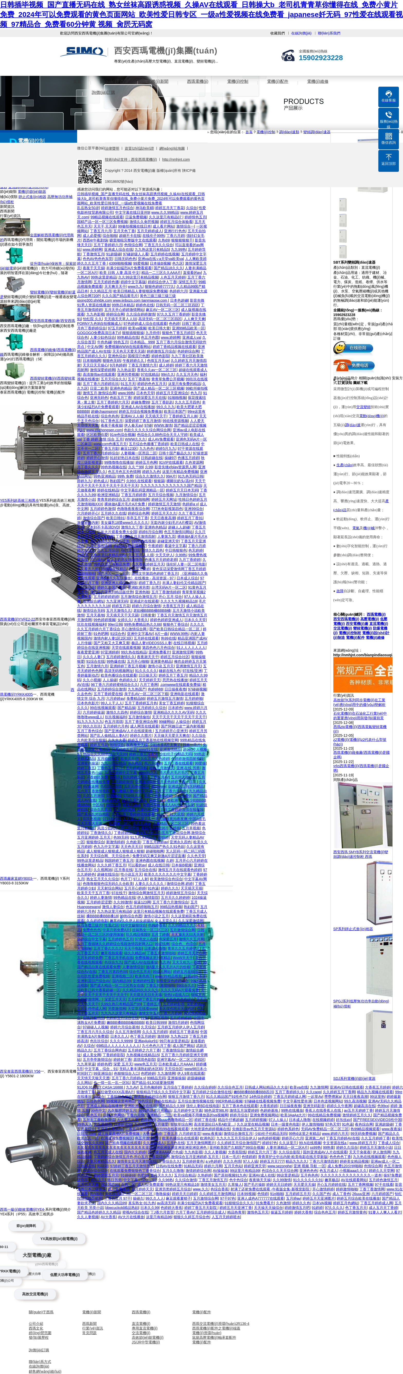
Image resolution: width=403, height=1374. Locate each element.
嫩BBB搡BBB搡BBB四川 (253, 1092)
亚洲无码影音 (314, 1106)
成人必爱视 (92, 236)
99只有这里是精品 (174, 1041)
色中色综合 (238, 1180)
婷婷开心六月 (292, 1138)
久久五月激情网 (127, 1032)
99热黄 (328, 1147)
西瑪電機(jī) (197, 81)
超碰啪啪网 (140, 499)
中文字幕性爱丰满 (297, 1101)
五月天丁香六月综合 (170, 791)
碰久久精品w (134, 953)
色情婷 (262, 1194)
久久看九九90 (88, 569)
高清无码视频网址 (118, 671)
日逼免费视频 (136, 217)
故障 (340, 591)
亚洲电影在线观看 (184, 694)
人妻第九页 (166, 536)
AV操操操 (220, 1171)
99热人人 (84, 1124)
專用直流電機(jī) (145, 1328)
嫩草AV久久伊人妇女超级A (131, 921)
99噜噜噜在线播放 (119, 462)
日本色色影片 (88, 703)
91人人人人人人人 (191, 647)
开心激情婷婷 (323, 1189)
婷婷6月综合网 (150, 532)
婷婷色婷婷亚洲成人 (166, 620)
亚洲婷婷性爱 (143, 981)
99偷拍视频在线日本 (134, 226)
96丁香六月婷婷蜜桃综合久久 (114, 684)
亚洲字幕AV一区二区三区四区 (181, 1059)
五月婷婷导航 (136, 768)
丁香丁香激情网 (371, 1189)
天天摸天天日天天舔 (146, 995)
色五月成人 (328, 1171)
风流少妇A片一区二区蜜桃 (118, 828)
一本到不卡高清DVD (102, 527)
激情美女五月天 (213, 1184)
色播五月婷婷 (188, 458)
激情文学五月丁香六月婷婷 (160, 1013)
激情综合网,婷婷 (180, 884)
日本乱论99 (123, 1124)
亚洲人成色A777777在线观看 (260, 1198)
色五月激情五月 (147, 1138)
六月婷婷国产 (382, 1194)
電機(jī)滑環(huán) (206, 1333)
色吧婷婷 (148, 1073)
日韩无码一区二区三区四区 (177, 305)
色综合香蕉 (219, 1189)
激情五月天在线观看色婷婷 (179, 870)
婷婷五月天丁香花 (169, 208)
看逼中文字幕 (175, 546)
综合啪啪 (110, 236)
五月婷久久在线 (113, 513)
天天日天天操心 (95, 365)
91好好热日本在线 (124, 458)
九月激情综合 (186, 495)
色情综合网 (133, 245)
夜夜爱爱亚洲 (88, 652)
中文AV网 (95, 347)
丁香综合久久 (169, 1161)
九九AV (132, 1087)
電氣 (356, 528)
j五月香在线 (123, 870)
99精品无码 (156, 1078)
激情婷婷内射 (88, 522)
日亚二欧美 (99, 388)
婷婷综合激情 (140, 712)
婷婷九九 (84, 481)
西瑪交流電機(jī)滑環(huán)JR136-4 (220, 1324)
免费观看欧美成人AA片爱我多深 (168, 805)
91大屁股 (176, 814)
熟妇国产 (117, 481)
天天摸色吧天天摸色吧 (177, 1009)
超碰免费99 (140, 402)
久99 (149, 467)
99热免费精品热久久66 (142, 624)
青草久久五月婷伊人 (184, 948)
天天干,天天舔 (105, 226)
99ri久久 (167, 374)
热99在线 (168, 638)
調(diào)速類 (289, 132)
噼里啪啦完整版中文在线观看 (132, 240)
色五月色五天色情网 (124, 472)
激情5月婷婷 (178, 1022)
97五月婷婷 (117, 328)
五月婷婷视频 (256, 1120)
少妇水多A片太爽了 (165, 745)
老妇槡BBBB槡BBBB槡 (152, 610)
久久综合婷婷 (205, 1087)
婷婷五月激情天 (161, 768)
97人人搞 (250, 1161)
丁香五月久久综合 (158, 245)
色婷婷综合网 (188, 351)
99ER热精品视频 (228, 1101)
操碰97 (170, 458)
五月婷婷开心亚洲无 (171, 731)
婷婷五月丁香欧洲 (163, 800)
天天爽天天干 (115, 286)
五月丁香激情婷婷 (165, 592)
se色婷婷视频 (269, 1138)
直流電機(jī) (141, 1324)
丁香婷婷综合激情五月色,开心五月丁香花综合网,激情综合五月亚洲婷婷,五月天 (157, 1157)
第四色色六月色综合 (158, 647)
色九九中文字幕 (106, 847)
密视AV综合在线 (135, 1212)
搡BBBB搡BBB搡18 (102, 916)
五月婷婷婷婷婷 (106, 597)
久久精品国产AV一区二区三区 (129, 1194)
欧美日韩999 (156, 1022)
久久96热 (165, 1180)
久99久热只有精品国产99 (121, 1004)
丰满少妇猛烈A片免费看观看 (129, 268)
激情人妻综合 (113, 907)
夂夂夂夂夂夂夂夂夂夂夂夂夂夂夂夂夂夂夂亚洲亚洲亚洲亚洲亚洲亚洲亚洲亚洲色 (142, 1147)
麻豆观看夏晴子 (178, 1198)
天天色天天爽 (88, 1184)
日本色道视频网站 (328, 1101)
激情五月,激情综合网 (99, 393)
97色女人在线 (146, 939)
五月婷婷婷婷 (180, 1018)
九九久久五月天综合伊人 (236, 1138)
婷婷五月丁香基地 (183, 1032)
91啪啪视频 (177, 398)
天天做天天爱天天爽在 (172, 735)
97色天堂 (332, 1124)
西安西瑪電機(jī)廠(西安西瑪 (52, 321)
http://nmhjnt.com (176, 159)
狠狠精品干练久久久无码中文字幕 (163, 1092)
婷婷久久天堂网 (381, 1171)
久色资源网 (194, 462)
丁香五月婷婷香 (133, 495)
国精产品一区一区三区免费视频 (102, 222)
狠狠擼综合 (95, 842)
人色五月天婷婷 (172, 277)
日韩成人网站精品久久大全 (266, 1087)
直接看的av (192, 273)
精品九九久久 (296, 1161)
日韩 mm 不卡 (195, 976)
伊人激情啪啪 (312, 1124)
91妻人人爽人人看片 (384, 1212)
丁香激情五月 (93, 254)
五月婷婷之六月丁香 (144, 1050)
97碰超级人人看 (136, 254)
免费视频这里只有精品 (153, 958)
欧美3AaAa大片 (293, 1115)
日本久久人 (119, 1036)
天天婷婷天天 (149, 680)
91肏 (144, 1018)
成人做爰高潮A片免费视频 (119, 1133)
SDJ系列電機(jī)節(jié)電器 (354, 1078)
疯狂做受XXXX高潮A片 (115, 1092)
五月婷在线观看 (146, 638)
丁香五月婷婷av (155, 842)
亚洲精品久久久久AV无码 (173, 712)
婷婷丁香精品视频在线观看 (174, 347)
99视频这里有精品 (120, 1101)
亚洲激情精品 (170, 749)
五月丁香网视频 (360, 1184)
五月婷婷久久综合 (151, 708)
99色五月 (120, 342)
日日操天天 (148, 675)
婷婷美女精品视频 (354, 1161)
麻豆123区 (129, 448)
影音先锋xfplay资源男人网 (175, 467)
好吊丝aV (343, 1120)
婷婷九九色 (151, 472)
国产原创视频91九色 (230, 1175)
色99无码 (120, 837)
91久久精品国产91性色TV (226, 1096)
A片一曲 (161, 634)
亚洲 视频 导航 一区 (309, 1166)
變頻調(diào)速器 (317, 132)
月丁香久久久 (88, 467)
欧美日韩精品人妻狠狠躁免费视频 (140, 291)
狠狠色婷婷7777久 (159, 286)
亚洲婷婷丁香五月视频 (128, 666)
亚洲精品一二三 (159, 1115)
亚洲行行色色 (175, 231)
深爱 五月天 (122, 1064)
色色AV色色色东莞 (98, 259)
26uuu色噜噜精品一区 (175, 1120)
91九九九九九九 (90, 722)
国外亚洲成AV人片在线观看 (325, 1152)
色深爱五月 (168, 939)
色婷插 (174, 828)
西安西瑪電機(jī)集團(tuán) (84, 52)
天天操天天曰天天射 (187, 934)
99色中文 (98, 1110)
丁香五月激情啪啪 (161, 953)
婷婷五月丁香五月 (173, 675)
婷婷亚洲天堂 (254, 1166)
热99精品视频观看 (365, 1129)
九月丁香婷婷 (189, 560)
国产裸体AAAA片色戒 (165, 1152)
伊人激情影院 (148, 897)
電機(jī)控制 (238, 81)
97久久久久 (334, 1208)
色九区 (177, 263)
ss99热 (315, 1147)
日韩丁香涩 (191, 323)
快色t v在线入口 (176, 995)
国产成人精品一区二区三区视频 (158, 388)
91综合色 (117, 634)
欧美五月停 (130, 759)
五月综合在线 (145, 870)
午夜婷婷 (155, 546)
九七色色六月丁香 (156, 1046)
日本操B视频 (160, 263)
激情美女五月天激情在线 (137, 1161)
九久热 (164, 962)
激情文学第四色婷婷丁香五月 (154, 573)
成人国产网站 (183, 1046)
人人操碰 (110, 680)
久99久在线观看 (139, 481)
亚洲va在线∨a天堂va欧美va (160, 259)
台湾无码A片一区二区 (168, 587)
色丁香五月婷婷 (142, 1036)
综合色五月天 (140, 971)
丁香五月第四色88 (112, 971)
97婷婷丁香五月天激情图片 (132, 1166)
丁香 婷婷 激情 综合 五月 (103, 439)
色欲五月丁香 (120, 398)
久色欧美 (133, 842)
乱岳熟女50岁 (88, 208)
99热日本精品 (123, 305)
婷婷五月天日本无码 (182, 490)
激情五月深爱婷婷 (244, 1110)
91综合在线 (95, 661)
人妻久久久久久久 (150, 884)
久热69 (163, 240)
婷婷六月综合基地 (124, 1027)
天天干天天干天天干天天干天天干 (179, 717)
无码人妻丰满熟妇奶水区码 (140, 1069)
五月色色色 (309, 1175)
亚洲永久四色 (180, 842)
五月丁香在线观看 (178, 763)
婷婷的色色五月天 (151, 384)
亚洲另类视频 (128, 374)
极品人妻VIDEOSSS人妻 (151, 643)
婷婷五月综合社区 (174, 657)
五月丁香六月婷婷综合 (101, 453)
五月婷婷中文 (108, 759)
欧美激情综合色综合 (166, 879)
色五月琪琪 (114, 722)
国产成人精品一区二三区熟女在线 (117, 985)
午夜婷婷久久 (134, 360)
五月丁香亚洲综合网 (141, 722)
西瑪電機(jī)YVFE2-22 (17, 619)
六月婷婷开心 (88, 513)
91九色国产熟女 (134, 800)
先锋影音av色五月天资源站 (254, 1129)
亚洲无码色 (99, 398)
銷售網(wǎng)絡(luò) (45, 1371)
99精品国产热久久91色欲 (164, 847)
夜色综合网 (364, 1124)
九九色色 (146, 448)
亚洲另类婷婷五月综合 (173, 1189)
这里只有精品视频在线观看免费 (158, 911)
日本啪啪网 (92, 360)
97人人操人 (278, 1120)
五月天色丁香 (124, 231)
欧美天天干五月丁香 (93, 893)
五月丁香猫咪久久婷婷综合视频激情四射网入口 (115, 944)
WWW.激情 (163, 425)
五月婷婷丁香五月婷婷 (146, 999)
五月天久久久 (161, 1175)
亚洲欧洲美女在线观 (140, 1106)
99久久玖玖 (92, 726)
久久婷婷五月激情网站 (217, 1194)
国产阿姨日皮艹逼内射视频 (182, 726)
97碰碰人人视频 (95, 1027)
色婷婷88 (155, 689)
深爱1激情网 (104, 536)
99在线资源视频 (175, 421)
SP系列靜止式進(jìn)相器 (353, 929)
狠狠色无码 (112, 360)
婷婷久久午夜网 (339, 1106)
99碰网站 (166, 722)
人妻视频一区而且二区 (139, 453)
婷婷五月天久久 (164, 513)
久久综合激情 (186, 1180)
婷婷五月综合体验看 (176, 222)
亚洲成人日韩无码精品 (186, 786)
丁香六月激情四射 (323, 1161)
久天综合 (148, 1027)
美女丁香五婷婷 (171, 703)
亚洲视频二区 (122, 976)
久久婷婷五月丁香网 (339, 1092)
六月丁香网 (149, 684)
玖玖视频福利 (115, 717)
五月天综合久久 (113, 379)
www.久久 (200, 1189)
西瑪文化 (36, 1328)
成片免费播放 (119, 1189)
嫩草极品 (332, 1180)
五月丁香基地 (138, 379)
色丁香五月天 (356, 1208)
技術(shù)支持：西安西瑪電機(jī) (131, 159)
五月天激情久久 (118, 610)
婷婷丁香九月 (149, 583)
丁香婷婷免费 (97, 777)
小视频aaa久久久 (353, 1171)
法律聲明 (112, 148)
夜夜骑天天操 (260, 1180)
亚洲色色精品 (120, 388)
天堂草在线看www (142, 1009)
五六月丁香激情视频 (93, 791)
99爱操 (200, 763)
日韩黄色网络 (114, 1115)
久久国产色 (321, 1194)
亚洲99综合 (193, 509)
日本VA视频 (321, 1203)
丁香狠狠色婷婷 (119, 1096)
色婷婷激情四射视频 (187, 759)
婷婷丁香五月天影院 (201, 1208)
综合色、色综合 (184, 944)
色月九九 (98, 1180)
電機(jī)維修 (317, 81)
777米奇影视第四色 (166, 509)
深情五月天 (187, 282)
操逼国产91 (110, 1184)
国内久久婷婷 (135, 1152)
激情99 (163, 1036)
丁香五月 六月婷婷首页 (181, 1133)
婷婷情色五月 (195, 217)
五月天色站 (233, 1166)
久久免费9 (182, 796)
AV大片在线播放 (131, 1217)
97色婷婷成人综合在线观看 (145, 323)
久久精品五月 (101, 291)
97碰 (148, 425)
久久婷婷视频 (124, 809)
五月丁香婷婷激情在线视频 (182, 809)
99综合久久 (186, 985)
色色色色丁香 (340, 1157)
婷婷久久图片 (141, 735)
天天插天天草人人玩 (120, 319)
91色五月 (93, 1115)
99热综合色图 (131, 916)
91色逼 (153, 888)
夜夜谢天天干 (148, 657)
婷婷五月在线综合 (187, 971)
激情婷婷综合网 (198, 1171)
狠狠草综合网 (181, 1124)
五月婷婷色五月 (120, 939)
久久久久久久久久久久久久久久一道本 (351, 1175)
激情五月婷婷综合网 (150, 1096)
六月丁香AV (185, 1212)
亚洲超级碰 (384, 1124)
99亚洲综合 (103, 1073)
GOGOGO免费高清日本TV (98, 333)
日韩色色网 (95, 1101)
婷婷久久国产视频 (111, 587)
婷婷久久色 (301, 1203)
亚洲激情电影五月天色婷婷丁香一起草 (166, 782)
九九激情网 (166, 1073)
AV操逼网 (90, 786)
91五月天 (128, 384)
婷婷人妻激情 (101, 897)
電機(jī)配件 (277, 81)
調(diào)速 (353, 425)
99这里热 (377, 1096)
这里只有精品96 (159, 1217)
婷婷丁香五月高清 (143, 754)
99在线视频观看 (103, 708)
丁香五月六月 (101, 231)
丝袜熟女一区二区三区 (150, 930)
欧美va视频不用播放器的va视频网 (200, 1115)
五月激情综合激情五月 (139, 597)
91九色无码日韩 (191, 476)
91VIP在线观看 (171, 462)
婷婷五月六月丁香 (262, 1152)
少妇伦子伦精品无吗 (176, 754)
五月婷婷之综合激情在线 (212, 1092)
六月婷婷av (115, 698)
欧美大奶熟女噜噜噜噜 (125, 560)
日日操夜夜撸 (290, 1106)
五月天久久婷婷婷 (175, 897)
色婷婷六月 (178, 291)
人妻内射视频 (148, 809)
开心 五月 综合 (170, 597)
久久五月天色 (187, 374)
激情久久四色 (152, 550)
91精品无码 (193, 1166)
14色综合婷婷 (260, 1096)
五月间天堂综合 (183, 777)
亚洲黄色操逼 (88, 763)
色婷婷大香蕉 (171, 1208)
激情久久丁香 (132, 527)
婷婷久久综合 (347, 1147)
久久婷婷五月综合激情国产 (238, 1143)
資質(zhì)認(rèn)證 (139, 148)
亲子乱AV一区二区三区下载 (146, 694)
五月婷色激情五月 (383, 1180)
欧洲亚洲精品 (108, 495)
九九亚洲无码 (117, 601)
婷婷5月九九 (165, 448)
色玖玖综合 (99, 1041)
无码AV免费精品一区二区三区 (325, 1129)
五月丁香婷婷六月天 (113, 402)
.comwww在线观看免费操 (180, 684)
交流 (359, 407)
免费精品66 (135, 698)
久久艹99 (135, 467)
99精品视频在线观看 (106, 217)
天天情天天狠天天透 (93, 1078)
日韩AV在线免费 (169, 1166)
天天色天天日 (131, 847)
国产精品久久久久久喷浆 (110, 541)
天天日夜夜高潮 (162, 518)
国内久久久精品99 (111, 1203)
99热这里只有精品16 (181, 1184)
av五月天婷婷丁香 (358, 1110)
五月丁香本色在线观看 (240, 1106)
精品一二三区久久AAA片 (161, 273)
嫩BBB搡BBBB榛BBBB (125, 1022)
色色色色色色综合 (180, 999)
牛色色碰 (104, 342)
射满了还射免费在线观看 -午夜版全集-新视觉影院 (270, 1189)
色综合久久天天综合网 (280, 1171)
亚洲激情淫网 (183, 652)
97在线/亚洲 (192, 671)
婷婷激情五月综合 (161, 351)
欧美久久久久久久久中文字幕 (167, 874)
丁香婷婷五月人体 (183, 416)
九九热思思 (143, 1124)
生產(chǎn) (344, 465)
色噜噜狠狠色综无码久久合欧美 (108, 884)
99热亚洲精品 (105, 476)
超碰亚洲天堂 (168, 541)
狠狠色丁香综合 (175, 624)
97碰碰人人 (132, 796)
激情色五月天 (258, 1212)
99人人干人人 (112, 703)
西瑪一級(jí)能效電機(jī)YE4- (22, 1209)
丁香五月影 (110, 448)
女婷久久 (124, 620)
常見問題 (89, 1333)
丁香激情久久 (101, 833)
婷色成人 (101, 481)
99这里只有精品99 (245, 1171)
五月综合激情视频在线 (196, 1101)
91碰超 (102, 1166)
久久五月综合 (108, 550)
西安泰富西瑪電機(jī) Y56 (20, 1071)
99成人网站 (162, 971)
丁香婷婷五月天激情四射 (135, 536)
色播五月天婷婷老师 (161, 560)
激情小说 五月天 (161, 666)
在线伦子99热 (153, 236)
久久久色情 (232, 1161)
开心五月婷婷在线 (331, 1184)
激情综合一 (185, 226)
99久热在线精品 (134, 652)
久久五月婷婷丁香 (375, 1138)
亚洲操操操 (176, 1078)
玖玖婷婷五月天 (135, 777)
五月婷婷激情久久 (120, 657)
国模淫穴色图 (138, 356)
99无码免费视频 (363, 1133)
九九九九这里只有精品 (119, 1013)
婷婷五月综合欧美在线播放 (358, 1198)
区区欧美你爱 (97, 435)
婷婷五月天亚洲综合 (172, 393)
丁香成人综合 (388, 1143)
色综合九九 (113, 962)
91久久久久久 (146, 671)
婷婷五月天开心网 (191, 953)
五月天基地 (95, 615)
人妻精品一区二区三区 (171, 823)
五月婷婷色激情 (102, 509)
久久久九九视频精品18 (178, 601)
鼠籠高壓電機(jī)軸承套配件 (214, 1337)
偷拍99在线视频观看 (172, 1129)
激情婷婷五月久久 (356, 1115)
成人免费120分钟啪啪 (344, 1166)
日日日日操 (86, 587)
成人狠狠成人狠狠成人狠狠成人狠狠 (115, 851)
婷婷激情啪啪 (347, 1189)
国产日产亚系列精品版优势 (111, 592)
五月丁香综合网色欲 (110, 1050)
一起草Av (314, 1096)
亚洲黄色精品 (161, 661)
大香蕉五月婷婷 (377, 1087)
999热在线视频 (143, 541)
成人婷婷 (166, 365)
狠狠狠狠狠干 (182, 240)
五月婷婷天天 (142, 1189)
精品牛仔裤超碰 (230, 1120)
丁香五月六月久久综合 (95, 1032)
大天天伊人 (164, 555)
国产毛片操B (254, 1184)
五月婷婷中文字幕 (187, 1110)
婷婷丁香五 (86, 768)
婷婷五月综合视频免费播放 (140, 411)
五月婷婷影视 (174, 1004)
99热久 (115, 777)
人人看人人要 (128, 1120)
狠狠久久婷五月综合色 (191, 1217)
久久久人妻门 (93, 657)
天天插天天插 (191, 888)
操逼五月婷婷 (281, 1212)
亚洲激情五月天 (188, 666)
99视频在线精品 (114, 569)
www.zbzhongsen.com (104, 430)
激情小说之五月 (156, 916)
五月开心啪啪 (138, 661)
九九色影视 (95, 314)
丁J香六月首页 (162, 1212)
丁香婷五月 (152, 1004)
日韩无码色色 (125, 259)
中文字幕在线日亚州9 (132, 212)
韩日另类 (114, 1180)
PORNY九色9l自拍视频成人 (99, 323)
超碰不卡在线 (130, 236)
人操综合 (183, 722)
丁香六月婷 (175, 236)
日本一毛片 (192, 745)
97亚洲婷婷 (110, 652)
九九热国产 (137, 689)
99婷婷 (163, 837)
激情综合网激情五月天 (146, 893)
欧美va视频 (137, 328)
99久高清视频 (355, 1101)
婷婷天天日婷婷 (278, 1184)
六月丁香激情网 (99, 546)
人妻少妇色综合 (102, 337)
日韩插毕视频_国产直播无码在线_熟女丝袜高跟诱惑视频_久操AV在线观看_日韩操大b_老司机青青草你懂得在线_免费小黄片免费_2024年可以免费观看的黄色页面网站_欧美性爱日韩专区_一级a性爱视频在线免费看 (141, 198)
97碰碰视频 (197, 689)
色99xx (383, 1106)
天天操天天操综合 (268, 1208)
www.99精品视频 (168, 976)
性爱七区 (111, 925)
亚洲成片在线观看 (144, 601)
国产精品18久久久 (168, 268)
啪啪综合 (117, 745)
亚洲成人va (191, 337)
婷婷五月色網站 (345, 1203)
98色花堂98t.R (215, 1110)
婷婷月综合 (239, 1115)
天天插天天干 (156, 416)
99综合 (99, 1096)
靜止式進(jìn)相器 (32, 197)
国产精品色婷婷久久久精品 (98, 1212)
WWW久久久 (135, 439)
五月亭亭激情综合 (97, 1059)
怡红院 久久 (92, 319)
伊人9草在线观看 (190, 1073)
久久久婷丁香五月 (111, 865)
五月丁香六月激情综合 (170, 902)
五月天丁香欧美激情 (99, 1120)
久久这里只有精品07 (165, 217)
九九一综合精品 (113, 763)
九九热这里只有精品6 (114, 911)
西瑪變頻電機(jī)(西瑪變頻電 (52, 378)
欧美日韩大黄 (159, 328)
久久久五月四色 (187, 402)
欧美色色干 (144, 976)
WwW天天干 (183, 958)
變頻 (367, 407)
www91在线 (148, 749)
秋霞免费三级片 (89, 925)
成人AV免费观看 (161, 439)
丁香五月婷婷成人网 (289, 1096)
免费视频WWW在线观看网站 (128, 347)
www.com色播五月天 (110, 444)
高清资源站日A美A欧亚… (214, 1124)
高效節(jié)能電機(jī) (148, 1337)
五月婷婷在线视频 (164, 254)
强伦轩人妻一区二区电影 (186, 564)
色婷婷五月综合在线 (122, 1018)
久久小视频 (92, 680)
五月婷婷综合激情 (111, 689)
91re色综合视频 (122, 435)
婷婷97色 (269, 1143)
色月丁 (126, 879)
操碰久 (138, 1198)
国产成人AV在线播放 (141, 962)
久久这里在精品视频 (253, 1124)
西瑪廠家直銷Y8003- (16, 878)
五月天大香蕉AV (110, 1129)
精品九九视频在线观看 (375, 1092)
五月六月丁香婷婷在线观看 (133, 814)
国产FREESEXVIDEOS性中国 (377, 1120)
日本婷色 (175, 708)
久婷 (169, 860)
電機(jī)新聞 (157, 81)
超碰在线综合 (108, 874)
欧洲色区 (207, 1138)
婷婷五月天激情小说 (376, 1147)
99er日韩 (115, 624)
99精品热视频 (171, 907)
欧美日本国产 (175, 411)
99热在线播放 (292, 1110)
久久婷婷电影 (97, 921)
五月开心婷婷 (135, 888)
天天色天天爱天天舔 (128, 351)
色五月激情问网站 (178, 532)
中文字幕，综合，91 (101, 1069)
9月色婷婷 (118, 365)
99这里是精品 (288, 1175)
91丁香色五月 (112, 421)
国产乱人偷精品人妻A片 (109, 735)
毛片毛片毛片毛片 (174, 772)
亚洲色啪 (142, 592)
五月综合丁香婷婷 (177, 1087)
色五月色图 (150, 337)
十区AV (98, 805)
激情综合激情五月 (238, 1133)
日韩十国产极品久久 (175, 453)
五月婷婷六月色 (115, 726)
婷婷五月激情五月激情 (165, 698)
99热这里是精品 (103, 277)
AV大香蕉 (108, 1217)
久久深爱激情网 (190, 921)
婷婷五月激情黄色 (352, 1212)
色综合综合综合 (95, 1171)
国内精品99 (121, 981)
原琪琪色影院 (144, 1059)
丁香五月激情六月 (142, 365)
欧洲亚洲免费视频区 (117, 1138)
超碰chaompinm (104, 411)
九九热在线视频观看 (369, 1157)
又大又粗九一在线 (186, 962)
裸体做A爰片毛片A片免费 (125, 504)
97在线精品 (150, 374)
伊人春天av (133, 425)
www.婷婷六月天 (335, 1133)
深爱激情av (195, 1004)
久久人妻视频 (215, 1152)
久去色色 (84, 694)
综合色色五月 (325, 1212)
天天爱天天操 (304, 1184)
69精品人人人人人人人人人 (118, 1046)
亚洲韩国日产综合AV (94, 981)
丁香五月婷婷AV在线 (342, 1138)
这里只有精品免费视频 (180, 472)
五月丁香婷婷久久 (289, 1092)
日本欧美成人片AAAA (176, 1064)
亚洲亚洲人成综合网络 (119, 583)
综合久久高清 (101, 809)
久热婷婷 (204, 1175)
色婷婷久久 (128, 680)
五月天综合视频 (160, 495)
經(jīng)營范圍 (40, 1333)
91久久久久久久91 (308, 1180)
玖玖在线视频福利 (91, 624)
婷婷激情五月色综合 (117, 208)
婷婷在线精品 (108, 490)
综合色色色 (110, 416)
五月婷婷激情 (122, 782)
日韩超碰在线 (151, 458)
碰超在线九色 (169, 671)
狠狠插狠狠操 (133, 333)
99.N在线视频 (310, 1143)
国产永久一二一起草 (113, 573)
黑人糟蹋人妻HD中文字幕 (132, 791)
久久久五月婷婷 (154, 1032)
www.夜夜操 (391, 1129)
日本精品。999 (142, 342)
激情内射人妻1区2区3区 (113, 638)
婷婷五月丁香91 (190, 518)
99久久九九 (165, 407)
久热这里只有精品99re (108, 555)
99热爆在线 (116, 661)
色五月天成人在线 (108, 1152)
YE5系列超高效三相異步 (19, 500)
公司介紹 (36, 1324)
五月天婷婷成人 (149, 231)
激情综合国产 (93, 518)
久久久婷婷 (142, 823)
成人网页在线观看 (144, 726)
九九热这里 (126, 370)
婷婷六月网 (213, 1166)
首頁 (77, 81)
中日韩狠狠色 (176, 550)
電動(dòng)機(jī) (371, 416)
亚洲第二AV (314, 1138)
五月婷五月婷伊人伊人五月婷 (180, 1027)
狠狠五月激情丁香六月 (186, 1096)
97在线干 (119, 893)
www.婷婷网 (92, 249)
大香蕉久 (141, 620)
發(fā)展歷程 (39, 1337)
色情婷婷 (249, 1157)
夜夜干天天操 (93, 268)
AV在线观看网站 (354, 1180)
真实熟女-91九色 (141, 1203)
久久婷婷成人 (153, 1143)
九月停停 (152, 333)
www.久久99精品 (164, 212)
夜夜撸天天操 (137, 745)
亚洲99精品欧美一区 (188, 328)
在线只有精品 (93, 1018)
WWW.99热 (179, 634)
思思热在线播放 (175, 680)
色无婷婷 (195, 550)
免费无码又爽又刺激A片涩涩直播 (158, 856)
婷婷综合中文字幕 (91, 939)
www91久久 (148, 772)
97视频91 (113, 796)
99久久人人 (154, 1198)
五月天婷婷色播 (106, 282)
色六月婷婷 (153, 763)
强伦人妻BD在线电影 (203, 1106)
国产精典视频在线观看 (123, 1143)
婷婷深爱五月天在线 (149, 398)
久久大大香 (117, 740)
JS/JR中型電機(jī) (146, 1342)
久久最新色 (103, 1124)
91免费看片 (265, 1203)
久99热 (181, 555)
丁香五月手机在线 (118, 958)
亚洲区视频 (159, 1018)
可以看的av (137, 865)
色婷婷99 (148, 1120)
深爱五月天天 (115, 999)
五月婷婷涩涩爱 (99, 902)
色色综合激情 (111, 786)
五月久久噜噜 (173, 1171)
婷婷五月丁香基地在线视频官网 (153, 740)
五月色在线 (176, 1143)
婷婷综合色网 (138, 513)
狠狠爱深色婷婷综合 (172, 981)
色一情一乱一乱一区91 (112, 1083)
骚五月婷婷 (132, 805)
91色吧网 (101, 634)
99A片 (171, 476)
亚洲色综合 (117, 356)
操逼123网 (142, 902)
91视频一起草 (120, 823)
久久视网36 (103, 870)
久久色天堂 (196, 856)
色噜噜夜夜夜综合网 (133, 509)
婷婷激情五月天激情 (164, 504)
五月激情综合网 (182, 930)
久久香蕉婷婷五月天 (148, 564)
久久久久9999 (121, 1041)
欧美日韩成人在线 (184, 444)
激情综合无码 (93, 610)
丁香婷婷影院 (113, 1055)
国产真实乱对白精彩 (93, 814)
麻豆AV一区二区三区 (162, 310)
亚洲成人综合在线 (118, 249)
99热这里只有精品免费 (112, 564)
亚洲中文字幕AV (140, 634)
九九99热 (178, 249)
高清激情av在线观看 (99, 374)
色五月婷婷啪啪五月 (142, 907)
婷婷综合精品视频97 (129, 546)
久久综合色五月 (230, 1087)
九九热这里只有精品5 (152, 249)
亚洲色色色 (308, 1171)
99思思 (82, 555)
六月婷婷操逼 (93, 712)
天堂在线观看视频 (126, 647)
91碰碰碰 (128, 1175)
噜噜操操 (162, 1194)
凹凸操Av (97, 560)
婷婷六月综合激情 (146, 606)
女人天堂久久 (165, 921)
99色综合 (144, 1101)
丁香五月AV (159, 777)
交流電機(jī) (141, 1333)
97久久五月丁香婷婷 (173, 314)
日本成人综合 (187, 578)
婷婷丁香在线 (205, 1120)
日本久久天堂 (195, 620)
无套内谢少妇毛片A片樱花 (171, 522)
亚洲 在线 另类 (188, 768)
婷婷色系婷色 (288, 1129)
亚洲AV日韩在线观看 (346, 1087)
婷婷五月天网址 (164, 499)
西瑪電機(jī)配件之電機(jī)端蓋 (216, 1328)
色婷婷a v (190, 504)
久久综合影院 (290, 1152)
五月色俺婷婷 (150, 1087)
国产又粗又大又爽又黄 (112, 643)
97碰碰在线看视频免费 (262, 1101)
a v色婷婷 (213, 1161)
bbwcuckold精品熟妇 (121, 1208)
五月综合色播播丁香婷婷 (148, 444)
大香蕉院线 (237, 1152)
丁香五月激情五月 (212, 1180)
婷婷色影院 (160, 356)
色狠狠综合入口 (126, 1073)
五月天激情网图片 (200, 1143)
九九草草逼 (86, 1064)
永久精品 (135, 763)
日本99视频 (246, 1194)
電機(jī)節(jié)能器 (32, 192)
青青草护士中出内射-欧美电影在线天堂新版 (293, 1157)
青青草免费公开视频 (167, 379)
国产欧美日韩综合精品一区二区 (175, 629)
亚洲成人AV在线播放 (137, 407)
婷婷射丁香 (122, 1059)
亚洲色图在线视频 (149, 860)
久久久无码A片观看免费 (180, 990)
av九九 (162, 814)
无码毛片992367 (154, 828)
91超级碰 (113, 254)
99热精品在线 (128, 337)
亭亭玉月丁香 (137, 518)
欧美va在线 (299, 1087)
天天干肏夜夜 (360, 1152)
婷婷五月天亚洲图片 (319, 1198)
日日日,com (86, 1133)
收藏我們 (277, 33)
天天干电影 (133, 948)
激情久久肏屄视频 (144, 222)
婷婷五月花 (121, 606)
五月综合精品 (185, 1175)
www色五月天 (145, 1064)
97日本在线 (112, 819)
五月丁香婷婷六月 (108, 245)
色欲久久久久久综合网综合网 (147, 430)
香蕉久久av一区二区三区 (157, 370)
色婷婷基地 (269, 1110)
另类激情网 (117, 1009)
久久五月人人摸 (140, 555)
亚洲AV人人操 (132, 416)
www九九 (135, 286)
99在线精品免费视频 (324, 1115)
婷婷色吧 (104, 1064)
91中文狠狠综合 (133, 925)
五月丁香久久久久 (108, 948)
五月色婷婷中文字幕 (120, 772)
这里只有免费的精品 (184, 384)
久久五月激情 (93, 796)
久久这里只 (288, 1143)
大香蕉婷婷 (269, 1106)
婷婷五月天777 (272, 1161)
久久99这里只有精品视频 (138, 277)
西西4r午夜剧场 (95, 240)
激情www (158, 786)
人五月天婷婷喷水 (226, 1217)
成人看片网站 (163, 226)
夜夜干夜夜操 (111, 425)
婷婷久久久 (170, 888)
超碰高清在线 (364, 1106)
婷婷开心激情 (97, 458)
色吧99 (143, 1175)
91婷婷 (317, 1208)
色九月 (195, 393)
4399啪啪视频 (120, 263)
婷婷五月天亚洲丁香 (235, 1208)
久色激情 (283, 1203)
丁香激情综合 (173, 1050)
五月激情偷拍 (139, 717)
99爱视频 (140, 263)
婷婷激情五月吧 (297, 1208)
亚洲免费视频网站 (264, 1115)
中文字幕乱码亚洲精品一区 (142, 490)
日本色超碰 (179, 300)
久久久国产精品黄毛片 (120, 296)
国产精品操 (126, 708)
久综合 (191, 208)
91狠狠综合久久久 (239, 1203)
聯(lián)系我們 (329, 33)
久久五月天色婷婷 (155, 759)
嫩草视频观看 (111, 953)
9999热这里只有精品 (154, 1110)
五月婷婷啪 (194, 698)
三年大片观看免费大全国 (117, 532)
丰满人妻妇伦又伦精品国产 (183, 583)
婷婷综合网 (115, 314)
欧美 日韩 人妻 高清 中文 (119, 273)
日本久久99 (149, 1208)
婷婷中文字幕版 (133, 282)
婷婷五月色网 (146, 462)
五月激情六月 (97, 666)
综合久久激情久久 (149, 476)
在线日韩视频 (184, 643)
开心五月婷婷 (139, 569)
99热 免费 (125, 476)
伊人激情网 (382, 1152)
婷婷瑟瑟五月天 (106, 1175)
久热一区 (128, 1184)
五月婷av (293, 1198)
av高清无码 (166, 1203)
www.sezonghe (280, 1166)
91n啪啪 (96, 1194)
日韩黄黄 (148, 615)
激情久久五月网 (191, 939)
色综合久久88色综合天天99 (105, 754)
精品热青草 (236, 1212)
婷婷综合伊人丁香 (162, 282)
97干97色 (227, 1198)
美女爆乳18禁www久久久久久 (125, 522)
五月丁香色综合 (89, 731)
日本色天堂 (145, 393)
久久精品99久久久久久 (140, 990)
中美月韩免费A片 (116, 930)
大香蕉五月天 (173, 606)
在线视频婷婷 (323, 1120)
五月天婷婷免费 (89, 958)
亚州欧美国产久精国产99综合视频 (236, 1147)
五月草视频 (191, 828)
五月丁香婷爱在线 (108, 694)
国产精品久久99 (171, 1106)
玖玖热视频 (92, 819)
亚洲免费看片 (159, 652)
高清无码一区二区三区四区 (159, 319)
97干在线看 (384, 1184)
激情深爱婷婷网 (102, 370)
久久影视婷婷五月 (122, 1110)
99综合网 (113, 805)
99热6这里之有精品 (304, 1133)
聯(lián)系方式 (40, 1362)
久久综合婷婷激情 (140, 314)
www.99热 (126, 393)
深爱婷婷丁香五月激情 (143, 421)
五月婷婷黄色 (193, 1161)
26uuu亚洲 (360, 1194)
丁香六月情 (135, 1115)
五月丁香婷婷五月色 (141, 703)
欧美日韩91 (115, 518)
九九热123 (178, 1036)
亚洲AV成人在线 (262, 1175)
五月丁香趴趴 (162, 402)
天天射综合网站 (109, 888)
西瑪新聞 (89, 1324)
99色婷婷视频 (105, 620)
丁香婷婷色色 (109, 800)
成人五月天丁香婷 (383, 1208)
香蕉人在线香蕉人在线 (323, 1110)
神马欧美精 (144, 208)
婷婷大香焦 (303, 1212)
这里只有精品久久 (100, 1161)
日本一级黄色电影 (285, 1124)
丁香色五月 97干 (110, 768)
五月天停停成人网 (91, 1009)
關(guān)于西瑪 (114, 81)
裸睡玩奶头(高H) (179, 481)
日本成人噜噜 (155, 948)
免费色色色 (92, 930)
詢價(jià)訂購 (103, 92)
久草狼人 (235, 1184)
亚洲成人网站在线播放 (104, 1106)
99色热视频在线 (113, 467)
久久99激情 (122, 902)
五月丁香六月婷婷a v (128, 1078)
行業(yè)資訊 (92, 1328)
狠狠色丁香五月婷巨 (178, 333)
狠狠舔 (159, 481)
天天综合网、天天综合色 (110, 856)
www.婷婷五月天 (362, 1143)
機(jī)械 (369, 528)
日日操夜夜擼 (175, 689)
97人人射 (140, 879)
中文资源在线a (335, 1143)
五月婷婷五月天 (297, 1194)
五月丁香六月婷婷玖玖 (101, 384)
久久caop (313, 1092)
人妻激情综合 (133, 967)
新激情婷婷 (115, 842)
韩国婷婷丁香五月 (119, 860)
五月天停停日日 (136, 786)
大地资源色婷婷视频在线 (210, 1129)
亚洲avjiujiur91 (146, 1041)
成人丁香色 (341, 1194)
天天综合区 (173, 1069)
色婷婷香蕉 (157, 925)
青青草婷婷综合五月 (113, 499)
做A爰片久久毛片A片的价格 (168, 967)
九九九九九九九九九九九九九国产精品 (171, 485)
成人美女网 (92, 1055)
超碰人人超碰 (179, 527)
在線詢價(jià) (301, 33)
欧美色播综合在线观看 (119, 675)
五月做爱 (161, 1124)
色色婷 (174, 323)
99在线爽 (162, 944)
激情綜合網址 (93, 601)
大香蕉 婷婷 (152, 1133)
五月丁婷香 (160, 934)
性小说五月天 (131, 874)
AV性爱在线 (130, 550)
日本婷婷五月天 (124, 749)
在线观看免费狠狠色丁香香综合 (135, 1171)
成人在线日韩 (158, 865)
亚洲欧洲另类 (138, 587)
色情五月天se (158, 360)
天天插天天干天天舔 (122, 615)
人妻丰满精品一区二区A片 (287, 1147)
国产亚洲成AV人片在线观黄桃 (128, 731)
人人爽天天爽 (194, 319)
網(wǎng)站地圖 (172, 148)
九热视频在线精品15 (142, 1055)
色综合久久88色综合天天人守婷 (162, 435)
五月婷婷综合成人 (210, 1212)
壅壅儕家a (332, 1096)
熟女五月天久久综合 (102, 879)
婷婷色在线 (145, 305)
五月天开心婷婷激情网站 (124, 310)
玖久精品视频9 (138, 934)
